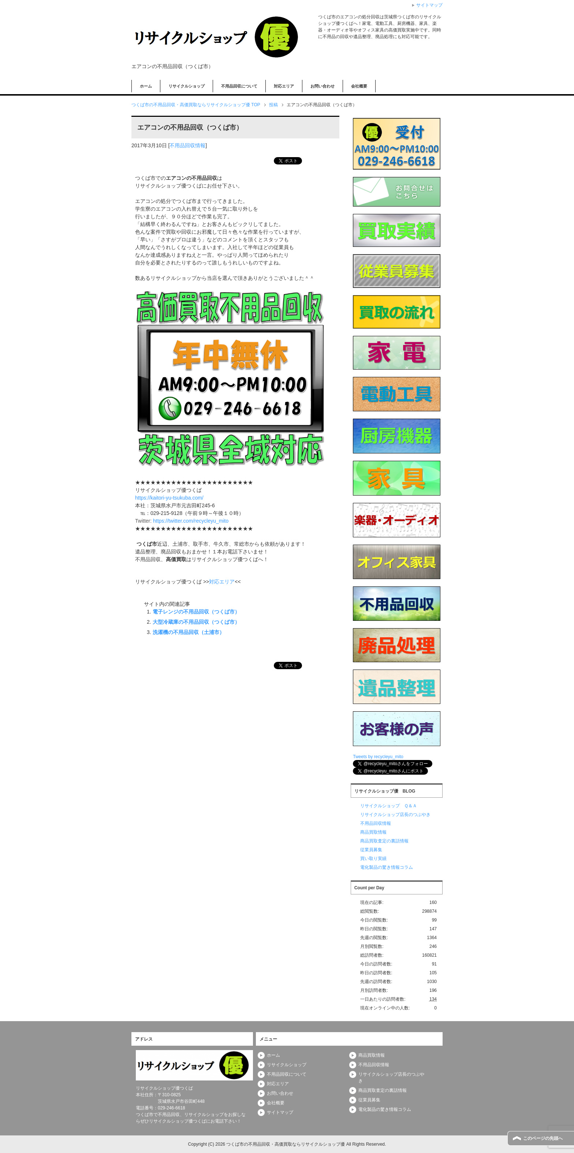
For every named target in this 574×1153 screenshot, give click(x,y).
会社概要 (359, 86)
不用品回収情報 (187, 145)
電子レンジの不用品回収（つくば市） (196, 612)
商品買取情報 (373, 832)
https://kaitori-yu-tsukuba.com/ (169, 498)
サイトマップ (280, 1112)
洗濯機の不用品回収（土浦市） (188, 632)
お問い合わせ (322, 86)
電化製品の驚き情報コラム (386, 867)
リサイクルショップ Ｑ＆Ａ (388, 805)
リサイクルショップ (186, 86)
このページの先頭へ (543, 1138)
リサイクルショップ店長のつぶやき (395, 814)
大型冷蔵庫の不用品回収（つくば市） (196, 622)
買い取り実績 (373, 858)
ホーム (146, 86)
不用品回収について (239, 86)
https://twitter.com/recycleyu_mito (190, 521)
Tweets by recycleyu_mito (378, 756)
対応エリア (284, 86)
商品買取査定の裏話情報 (384, 841)
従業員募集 (371, 849)
